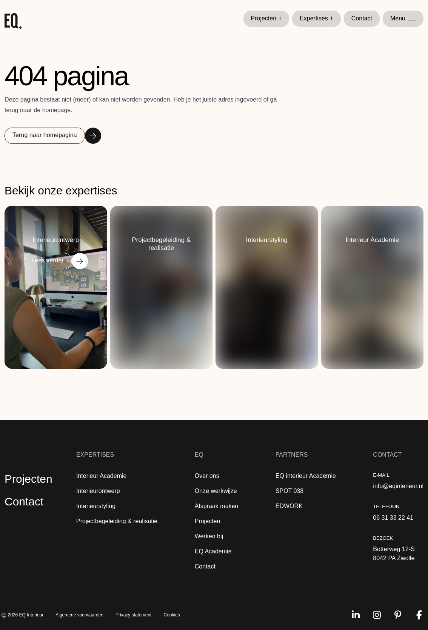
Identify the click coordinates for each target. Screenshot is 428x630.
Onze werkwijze (216, 491)
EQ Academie (213, 551)
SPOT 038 (289, 491)
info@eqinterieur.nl (398, 486)
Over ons (207, 476)
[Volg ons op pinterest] (397, 614)
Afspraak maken (217, 506)
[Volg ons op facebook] (418, 614)
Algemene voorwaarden (79, 615)
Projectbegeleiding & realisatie (116, 521)
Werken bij (209, 536)
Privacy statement (133, 615)
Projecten (266, 18)
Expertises (317, 18)
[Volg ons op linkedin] (355, 614)
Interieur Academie (101, 476)
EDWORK (289, 506)
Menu (403, 18)
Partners (292, 454)
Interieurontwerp (98, 491)
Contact (361, 18)
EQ (199, 454)
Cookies (171, 615)
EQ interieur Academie (306, 476)
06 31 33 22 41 (393, 517)
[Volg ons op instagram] (376, 614)
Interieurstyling (95, 506)
